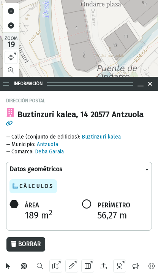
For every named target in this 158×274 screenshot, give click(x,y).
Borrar (26, 244)
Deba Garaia (49, 151)
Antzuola (47, 144)
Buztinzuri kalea (101, 137)
